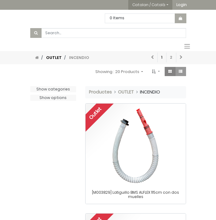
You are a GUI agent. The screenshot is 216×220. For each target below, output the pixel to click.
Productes (100, 92)
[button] (181, 5)
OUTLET (54, 58)
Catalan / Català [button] (148, 4)
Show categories (53, 89)
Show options (53, 97)
